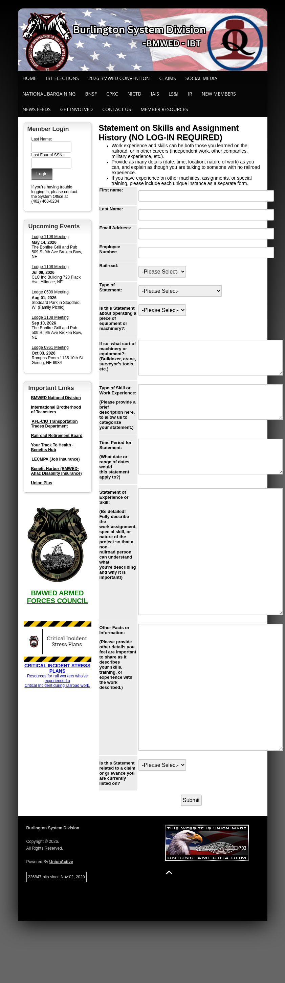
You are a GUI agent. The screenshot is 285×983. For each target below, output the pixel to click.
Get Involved (76, 109)
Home (30, 78)
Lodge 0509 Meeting (50, 292)
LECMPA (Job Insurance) (56, 459)
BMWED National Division (56, 397)
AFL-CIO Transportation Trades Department (54, 424)
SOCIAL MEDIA (201, 78)
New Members (219, 93)
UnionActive (61, 924)
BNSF (91, 93)
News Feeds (37, 109)
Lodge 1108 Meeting (50, 236)
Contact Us (116, 109)
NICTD (134, 93)
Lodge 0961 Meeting (50, 347)
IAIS (155, 93)
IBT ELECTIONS (62, 78)
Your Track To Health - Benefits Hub (52, 447)
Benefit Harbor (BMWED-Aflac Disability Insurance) (56, 471)
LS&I (173, 93)
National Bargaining (49, 93)
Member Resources (164, 109)
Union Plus (41, 483)
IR (190, 93)
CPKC (112, 93)
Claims (167, 78)
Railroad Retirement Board (57, 435)
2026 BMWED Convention (119, 78)
